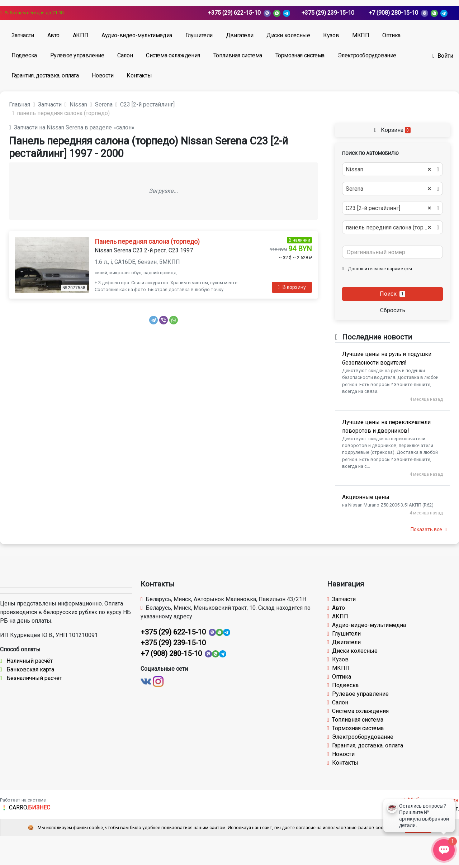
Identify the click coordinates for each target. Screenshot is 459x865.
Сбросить (392, 310)
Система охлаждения (173, 55)
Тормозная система (300, 55)
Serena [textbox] (388, 188)
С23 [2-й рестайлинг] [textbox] (388, 208)
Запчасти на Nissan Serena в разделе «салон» (71, 127)
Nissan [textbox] (388, 169)
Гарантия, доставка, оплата (45, 75)
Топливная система (237, 55)
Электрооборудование (367, 55)
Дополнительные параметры (377, 268)
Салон (125, 55)
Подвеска (24, 55)
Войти (442, 55)
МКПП (360, 35)
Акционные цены (365, 497)
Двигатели (239, 35)
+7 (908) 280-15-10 (393, 12)
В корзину (292, 287)
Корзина (392, 130)
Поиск (393, 293)
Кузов (331, 35)
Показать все (429, 529)
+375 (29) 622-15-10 (234, 12)
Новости (102, 75)
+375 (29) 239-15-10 (328, 12)
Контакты (139, 75)
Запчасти (22, 35)
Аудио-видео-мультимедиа (136, 35)
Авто (53, 35)
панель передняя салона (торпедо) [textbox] (392, 227)
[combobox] (392, 169)
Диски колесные (288, 35)
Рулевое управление (77, 55)
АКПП (80, 35)
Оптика (391, 35)
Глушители (199, 35)
